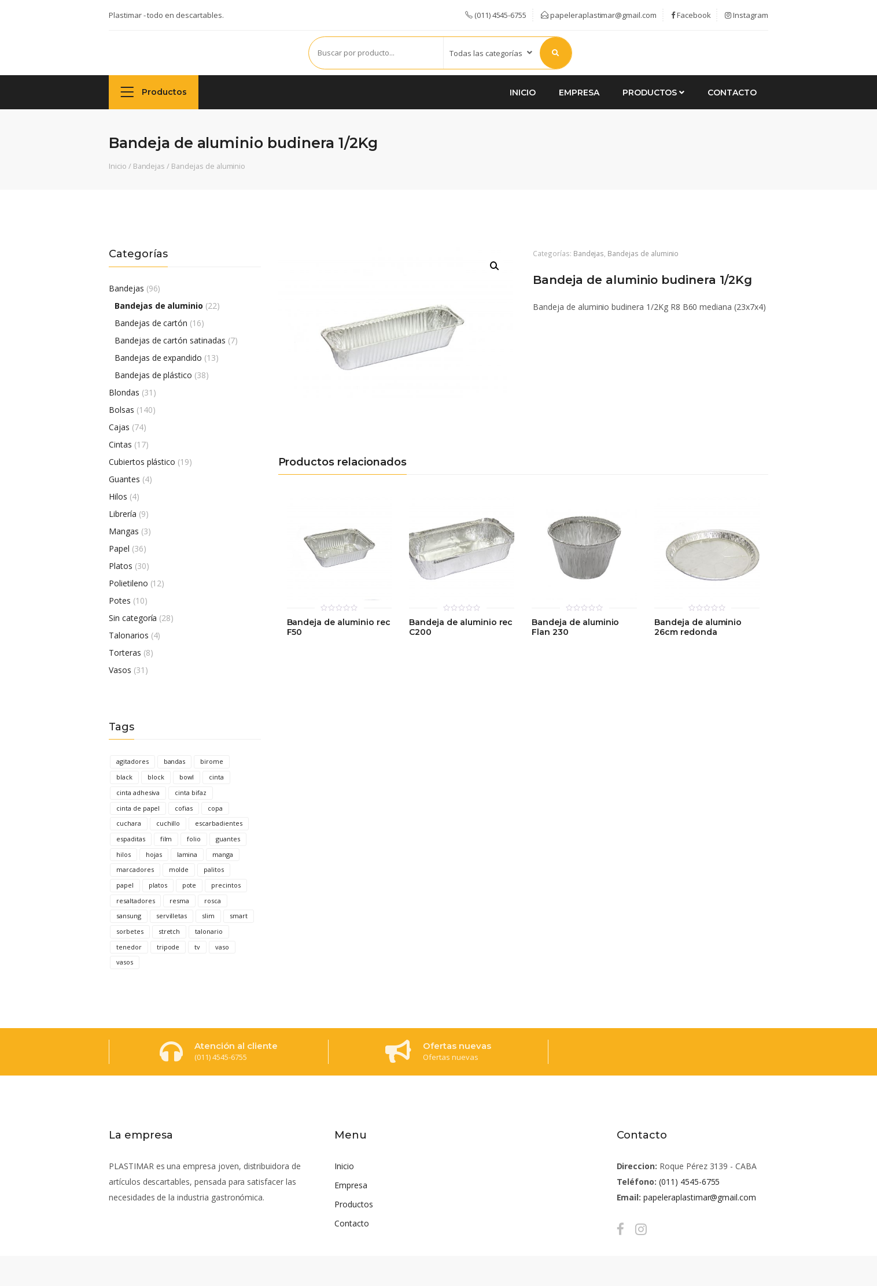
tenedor (129, 947)
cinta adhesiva (138, 792)
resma (179, 900)
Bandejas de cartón (151, 322)
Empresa (579, 92)
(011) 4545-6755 (689, 1181)
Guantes (124, 479)
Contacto (732, 92)
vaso (222, 947)
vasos (124, 962)
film (166, 838)
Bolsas (121, 409)
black (124, 777)
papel (125, 885)
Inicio (523, 92)
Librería (123, 513)
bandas (175, 761)
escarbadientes (218, 823)
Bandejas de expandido (158, 357)
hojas (154, 854)
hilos (123, 854)
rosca (212, 900)
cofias (184, 808)
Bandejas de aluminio (208, 166)
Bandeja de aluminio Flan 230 (575, 628)
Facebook (691, 15)
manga (222, 854)
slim (208, 915)
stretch (169, 931)
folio (194, 838)
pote (189, 885)
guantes (228, 838)
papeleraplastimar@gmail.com (599, 15)
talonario (209, 931)
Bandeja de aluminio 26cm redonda (698, 628)
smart (239, 915)
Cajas (119, 427)
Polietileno (128, 583)
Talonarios (129, 635)
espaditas (130, 838)
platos (158, 885)
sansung (128, 915)
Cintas (120, 444)
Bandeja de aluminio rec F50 (338, 628)
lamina (187, 854)
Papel (119, 548)
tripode (168, 947)
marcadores (135, 869)
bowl (186, 777)
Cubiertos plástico (142, 461)
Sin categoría (133, 617)
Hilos (118, 496)
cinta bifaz (191, 792)
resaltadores (135, 900)
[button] (494, 266)
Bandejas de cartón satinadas (170, 340)
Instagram (746, 15)
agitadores (132, 761)
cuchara (128, 823)
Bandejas (149, 166)
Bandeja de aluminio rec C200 (461, 628)
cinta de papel (138, 808)
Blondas (124, 392)
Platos (120, 565)
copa (215, 808)
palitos (214, 869)
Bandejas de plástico (153, 374)
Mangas (124, 531)
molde (179, 869)
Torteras (125, 652)
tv (197, 947)
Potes (120, 600)
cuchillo (168, 823)
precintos (226, 885)
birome (211, 761)
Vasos (120, 669)
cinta (216, 777)
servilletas (171, 915)
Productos (153, 91)
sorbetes (129, 931)
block (156, 777)
